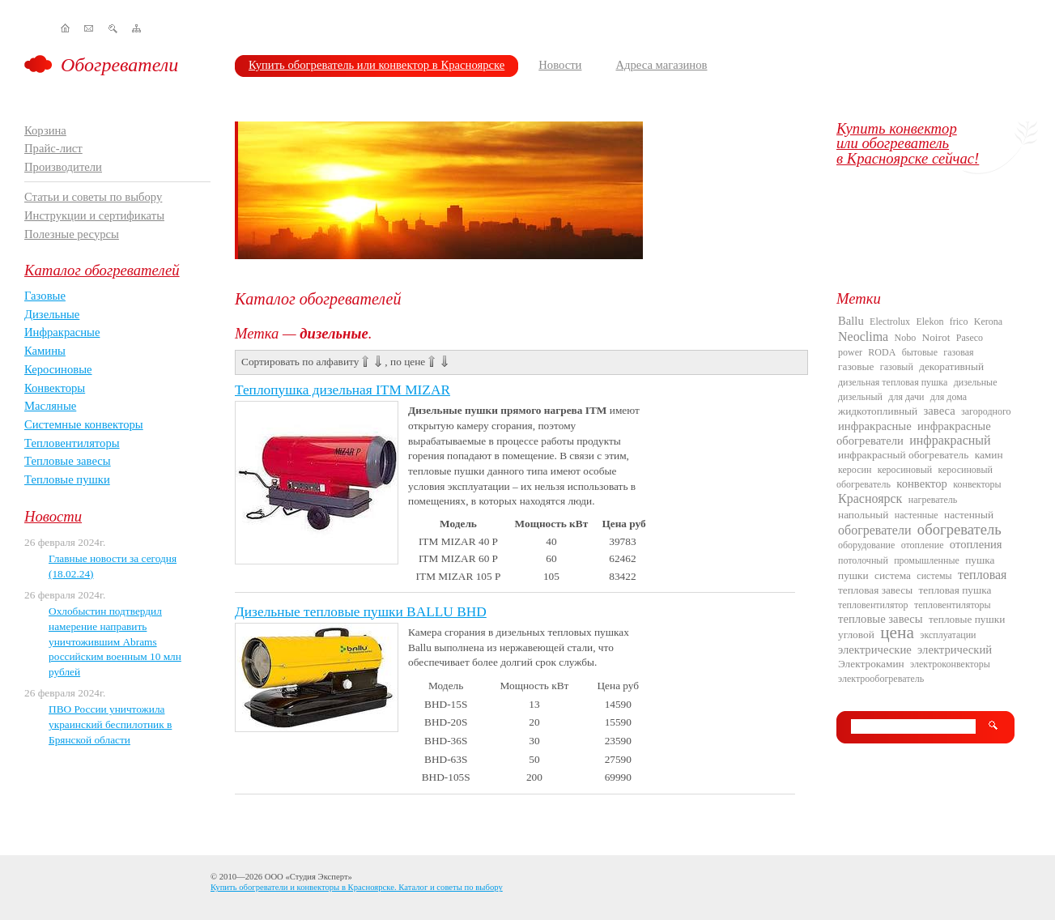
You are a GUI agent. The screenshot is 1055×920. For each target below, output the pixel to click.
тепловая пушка (955, 590)
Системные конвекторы (83, 424)
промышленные (926, 560)
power (850, 352)
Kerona (988, 321)
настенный (968, 515)
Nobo (906, 337)
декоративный (951, 366)
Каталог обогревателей (102, 270)
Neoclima (863, 336)
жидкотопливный (877, 411)
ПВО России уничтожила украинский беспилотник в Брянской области (110, 724)
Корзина (45, 130)
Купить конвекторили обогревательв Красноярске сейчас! (907, 143)
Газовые (45, 295)
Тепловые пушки (67, 479)
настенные (916, 515)
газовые (856, 366)
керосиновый (905, 469)
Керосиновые (58, 369)
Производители (63, 166)
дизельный (860, 396)
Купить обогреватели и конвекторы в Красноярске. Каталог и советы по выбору (357, 887)
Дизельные (51, 314)
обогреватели (874, 530)
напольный (863, 515)
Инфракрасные (62, 332)
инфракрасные (875, 426)
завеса (939, 410)
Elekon (929, 321)
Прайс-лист (53, 148)
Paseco (969, 337)
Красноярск (870, 498)
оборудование (866, 545)
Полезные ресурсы (71, 234)
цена (897, 632)
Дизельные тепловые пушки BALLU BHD (361, 612)
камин (989, 455)
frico (959, 321)
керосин (854, 469)
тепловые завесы (880, 618)
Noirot (936, 337)
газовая (958, 352)
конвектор (921, 483)
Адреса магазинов (661, 64)
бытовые (920, 352)
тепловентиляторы (952, 605)
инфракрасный (949, 440)
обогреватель (959, 529)
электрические (875, 649)
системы (934, 575)
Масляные (50, 405)
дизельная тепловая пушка (892, 382)
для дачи (906, 396)
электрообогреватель (881, 678)
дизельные (976, 382)
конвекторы (977, 484)
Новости (559, 64)
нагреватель (933, 499)
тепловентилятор (873, 605)
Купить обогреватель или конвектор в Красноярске (376, 64)
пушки (853, 575)
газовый (896, 367)
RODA (881, 352)
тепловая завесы (875, 590)
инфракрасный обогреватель (903, 455)
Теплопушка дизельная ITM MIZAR (342, 390)
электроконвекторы (950, 664)
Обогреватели (119, 64)
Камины (45, 350)
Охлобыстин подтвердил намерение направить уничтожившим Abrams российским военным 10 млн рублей (115, 641)
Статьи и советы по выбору (93, 196)
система (892, 575)
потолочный (863, 560)
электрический (954, 649)
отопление (922, 545)
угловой (856, 634)
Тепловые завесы (67, 460)
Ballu (851, 320)
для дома (948, 396)
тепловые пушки (967, 619)
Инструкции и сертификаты (94, 215)
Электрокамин (871, 664)
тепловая (982, 574)
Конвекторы (54, 387)
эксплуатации (948, 635)
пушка (979, 560)
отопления (976, 544)
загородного (986, 411)
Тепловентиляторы (72, 443)
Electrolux (890, 321)
